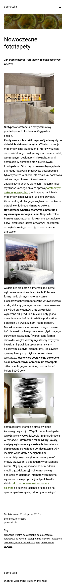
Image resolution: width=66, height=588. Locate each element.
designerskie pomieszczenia (38, 535)
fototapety (20, 518)
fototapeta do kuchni (15, 538)
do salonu (9, 518)
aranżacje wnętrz (13, 535)
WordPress (40, 580)
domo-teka (10, 6)
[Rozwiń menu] (60, 7)
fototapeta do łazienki (38, 538)
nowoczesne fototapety (27, 542)
